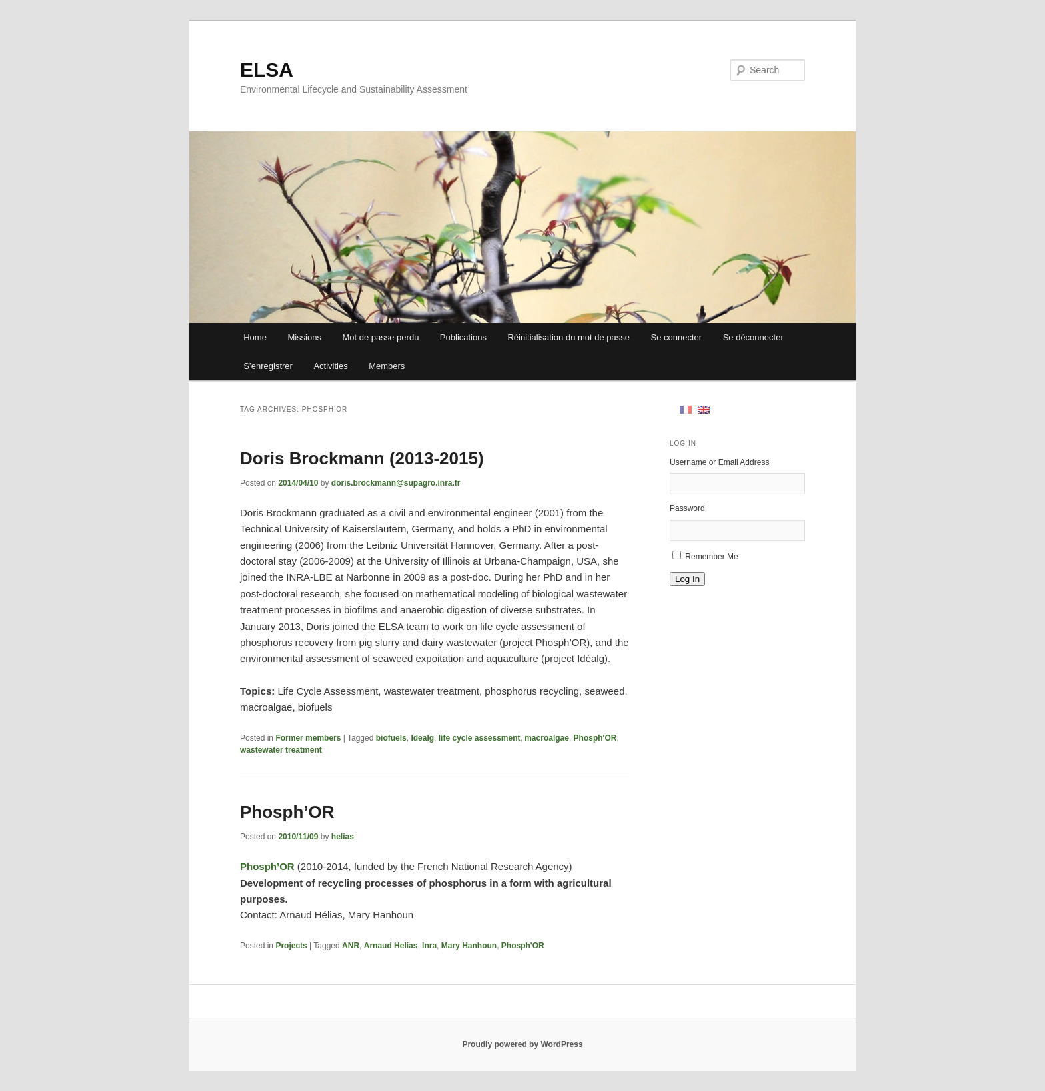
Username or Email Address (719, 462)
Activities (330, 366)
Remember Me (711, 556)
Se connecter (676, 337)
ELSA (266, 70)
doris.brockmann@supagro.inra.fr (396, 483)
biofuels (391, 738)
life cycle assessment (480, 738)
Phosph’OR (287, 812)
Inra (429, 945)
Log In (687, 579)
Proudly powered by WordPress (522, 1044)
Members (387, 366)
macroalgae (546, 738)
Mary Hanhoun (469, 945)
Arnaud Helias (391, 945)
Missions (304, 337)
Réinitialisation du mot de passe (568, 337)
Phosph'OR (595, 738)
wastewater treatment (281, 750)
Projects (291, 945)
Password (687, 508)
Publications (463, 337)
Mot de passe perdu (380, 337)
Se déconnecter (753, 337)
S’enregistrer (268, 366)
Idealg (422, 738)
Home (255, 337)
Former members (308, 738)
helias (342, 836)
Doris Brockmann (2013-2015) (362, 458)
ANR (350, 945)
